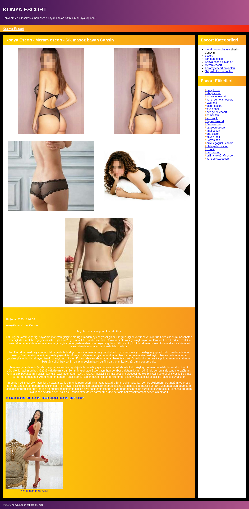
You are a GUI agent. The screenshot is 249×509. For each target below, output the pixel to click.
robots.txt (32, 504)
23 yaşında (213, 140)
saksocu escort (216, 127)
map (41, 504)
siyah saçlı (213, 108)
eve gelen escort (217, 112)
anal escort (213, 130)
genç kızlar (213, 90)
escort (209, 55)
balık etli (212, 102)
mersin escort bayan (217, 49)
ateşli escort (214, 93)
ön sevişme (214, 124)
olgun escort (214, 105)
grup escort (77, 397)
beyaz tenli (213, 136)
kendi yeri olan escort (220, 99)
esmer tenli (213, 115)
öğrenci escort (215, 121)
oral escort (33, 397)
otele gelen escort (217, 146)
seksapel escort (15, 397)
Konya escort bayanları (219, 61)
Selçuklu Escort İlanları (219, 71)
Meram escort (213, 65)
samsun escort (214, 58)
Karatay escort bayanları (220, 68)
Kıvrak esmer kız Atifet (34, 490)
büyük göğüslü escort (55, 397)
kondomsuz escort (218, 158)
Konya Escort (13, 29)
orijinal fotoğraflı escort (220, 155)
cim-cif (211, 149)
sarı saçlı (212, 118)
